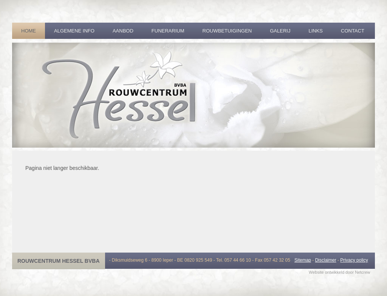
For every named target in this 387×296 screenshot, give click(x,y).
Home (28, 31)
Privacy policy (354, 260)
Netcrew (362, 272)
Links (315, 31)
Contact (352, 31)
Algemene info (74, 31)
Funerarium (168, 31)
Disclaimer (325, 260)
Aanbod (123, 31)
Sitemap (302, 260)
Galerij (280, 31)
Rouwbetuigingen (227, 31)
